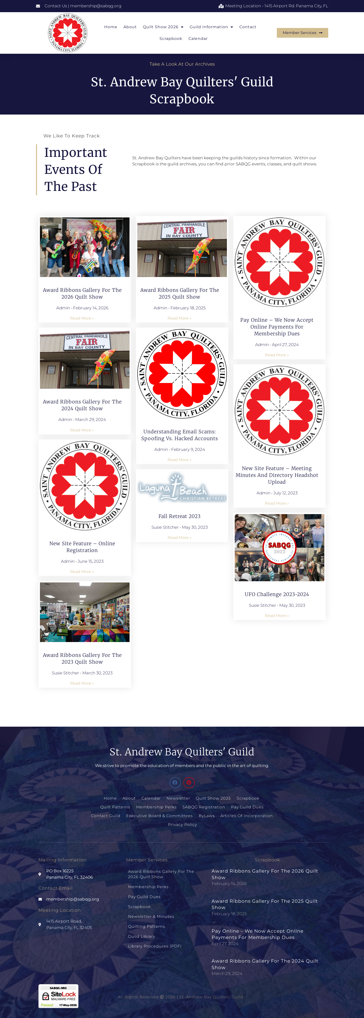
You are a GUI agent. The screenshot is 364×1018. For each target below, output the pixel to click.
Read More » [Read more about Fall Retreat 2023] (180, 537)
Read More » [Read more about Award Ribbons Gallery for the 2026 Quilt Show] (82, 318)
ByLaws (206, 815)
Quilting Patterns (146, 920)
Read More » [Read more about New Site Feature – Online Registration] (82, 571)
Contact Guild (106, 815)
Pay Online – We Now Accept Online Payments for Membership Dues (277, 327)
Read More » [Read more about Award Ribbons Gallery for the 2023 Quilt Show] (82, 683)
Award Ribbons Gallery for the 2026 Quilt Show (161, 872)
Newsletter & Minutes (151, 911)
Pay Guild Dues (247, 806)
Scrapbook (170, 38)
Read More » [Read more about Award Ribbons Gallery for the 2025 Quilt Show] (180, 318)
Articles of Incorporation (246, 815)
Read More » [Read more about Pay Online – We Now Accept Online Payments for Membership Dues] (277, 355)
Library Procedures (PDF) (155, 938)
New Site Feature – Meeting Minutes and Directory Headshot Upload (277, 475)
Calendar (198, 38)
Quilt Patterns (116, 806)
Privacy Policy (182, 823)
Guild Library (141, 929)
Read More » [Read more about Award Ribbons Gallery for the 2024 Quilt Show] (82, 430)
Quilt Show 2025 (213, 798)
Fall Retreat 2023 (180, 516)
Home (110, 27)
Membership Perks (156, 806)
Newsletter (178, 798)
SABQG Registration (203, 806)
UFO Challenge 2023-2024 (277, 594)
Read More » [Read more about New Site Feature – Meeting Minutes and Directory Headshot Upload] (277, 503)
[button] (175, 782)
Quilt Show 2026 (163, 27)
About (130, 27)
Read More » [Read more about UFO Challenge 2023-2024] (277, 615)
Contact (248, 27)
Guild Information (211, 27)
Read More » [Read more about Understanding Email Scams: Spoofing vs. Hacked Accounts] (180, 459)
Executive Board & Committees (159, 815)
